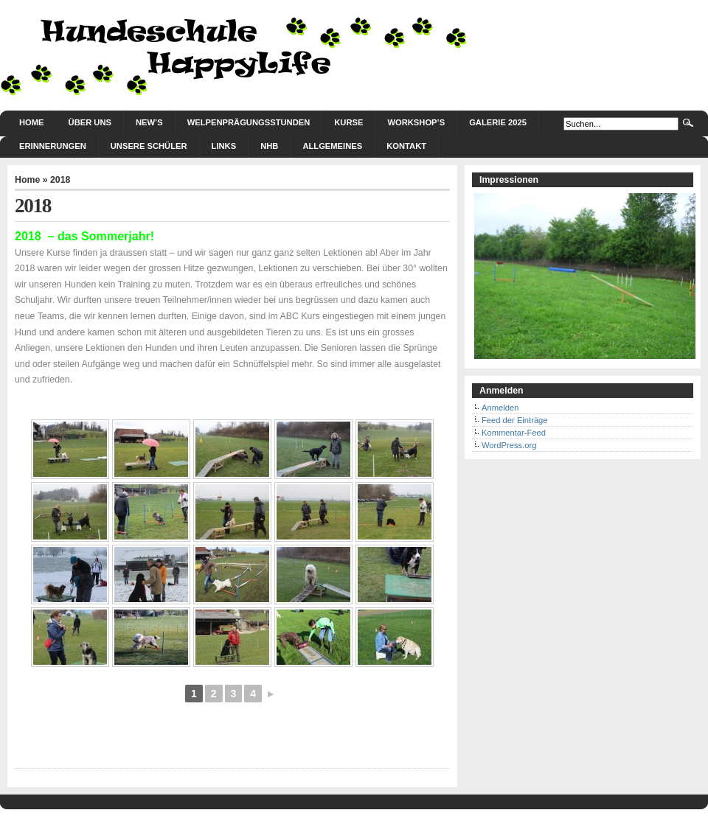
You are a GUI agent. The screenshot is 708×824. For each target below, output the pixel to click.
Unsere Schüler (149, 146)
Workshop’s (416, 122)
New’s (149, 122)
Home (31, 122)
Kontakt (406, 146)
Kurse (348, 122)
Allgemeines (332, 146)
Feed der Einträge (515, 420)
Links (224, 146)
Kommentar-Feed (514, 432)
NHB (269, 146)
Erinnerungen (52, 146)
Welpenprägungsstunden (248, 122)
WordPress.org (509, 445)
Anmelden (500, 407)
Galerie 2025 (498, 122)
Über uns (90, 122)
